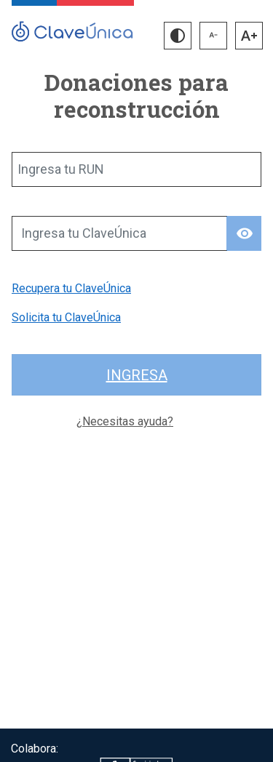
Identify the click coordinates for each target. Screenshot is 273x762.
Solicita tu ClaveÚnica (66, 317)
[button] (177, 35)
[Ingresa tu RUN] (136, 169)
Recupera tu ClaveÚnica (71, 288)
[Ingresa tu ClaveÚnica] (119, 233)
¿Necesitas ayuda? (124, 421)
